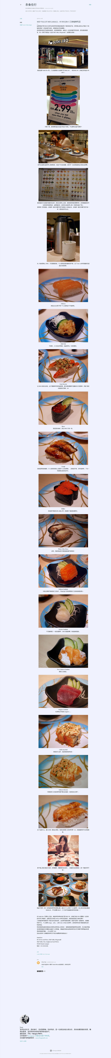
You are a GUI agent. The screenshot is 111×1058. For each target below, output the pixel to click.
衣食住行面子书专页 (42, 1036)
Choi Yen (44, 962)
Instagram (31, 1036)
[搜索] (90, 5)
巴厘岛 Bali (56, 11)
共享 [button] (21, 18)
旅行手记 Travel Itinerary (68, 11)
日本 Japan (28, 11)
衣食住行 (31, 4)
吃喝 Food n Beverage (26, 25)
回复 (42, 966)
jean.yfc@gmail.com (42, 1038)
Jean (21, 1027)
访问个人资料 (23, 1041)
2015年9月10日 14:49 (51, 962)
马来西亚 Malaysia (47, 11)
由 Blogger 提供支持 (55, 1051)
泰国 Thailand (37, 11)
